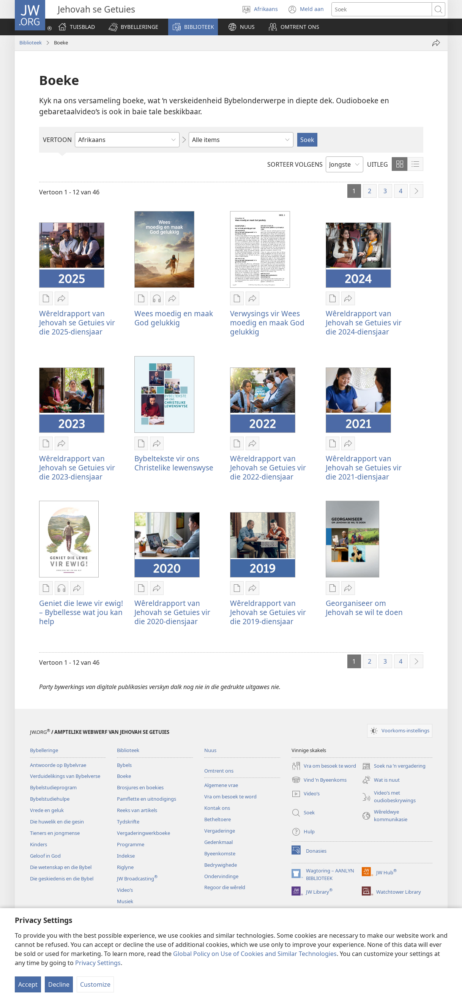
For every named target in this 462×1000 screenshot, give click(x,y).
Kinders (38, 844)
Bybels (124, 765)
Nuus (210, 750)
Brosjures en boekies (140, 787)
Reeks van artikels (137, 810)
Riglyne (125, 867)
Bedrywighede (220, 864)
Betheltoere (217, 819)
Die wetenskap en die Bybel (60, 867)
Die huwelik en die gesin (57, 821)
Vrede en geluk (47, 810)
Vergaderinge (219, 830)
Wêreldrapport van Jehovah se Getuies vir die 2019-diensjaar (268, 612)
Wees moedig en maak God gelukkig (173, 318)
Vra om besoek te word (230, 796)
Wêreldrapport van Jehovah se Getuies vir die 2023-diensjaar (77, 467)
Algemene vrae (221, 785)
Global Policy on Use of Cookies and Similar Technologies (255, 954)
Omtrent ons (218, 770)
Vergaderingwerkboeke (143, 833)
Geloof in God (45, 855)
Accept (28, 984)
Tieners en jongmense (55, 833)
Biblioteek (30, 42)
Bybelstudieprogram (53, 787)
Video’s (125, 889)
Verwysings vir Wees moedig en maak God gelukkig (267, 322)
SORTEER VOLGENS (295, 164)
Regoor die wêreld (224, 887)
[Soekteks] (381, 9)
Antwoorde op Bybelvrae (58, 765)
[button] (133, 27)
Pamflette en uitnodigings (146, 798)
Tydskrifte (128, 821)
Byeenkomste (219, 853)
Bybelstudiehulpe (49, 798)
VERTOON (57, 140)
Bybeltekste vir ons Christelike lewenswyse (173, 463)
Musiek (125, 901)
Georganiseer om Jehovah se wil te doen (364, 607)
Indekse (126, 855)
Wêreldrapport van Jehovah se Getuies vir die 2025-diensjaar (77, 322)
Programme (130, 844)
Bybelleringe (44, 750)
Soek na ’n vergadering (394, 766)
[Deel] (436, 42)
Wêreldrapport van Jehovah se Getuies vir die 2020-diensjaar (172, 612)
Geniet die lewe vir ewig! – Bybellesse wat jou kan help (81, 612)
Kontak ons (217, 807)
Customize (95, 984)
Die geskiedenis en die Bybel (61, 878)
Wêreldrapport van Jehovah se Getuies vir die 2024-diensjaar (364, 322)
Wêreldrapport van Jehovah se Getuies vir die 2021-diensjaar (364, 467)
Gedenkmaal (218, 842)
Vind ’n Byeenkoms (319, 779)
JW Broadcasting (137, 878)
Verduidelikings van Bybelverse (65, 776)
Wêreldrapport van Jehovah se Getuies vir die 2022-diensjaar (268, 467)
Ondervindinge (221, 876)
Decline (58, 984)
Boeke (124, 776)
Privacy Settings (98, 963)
